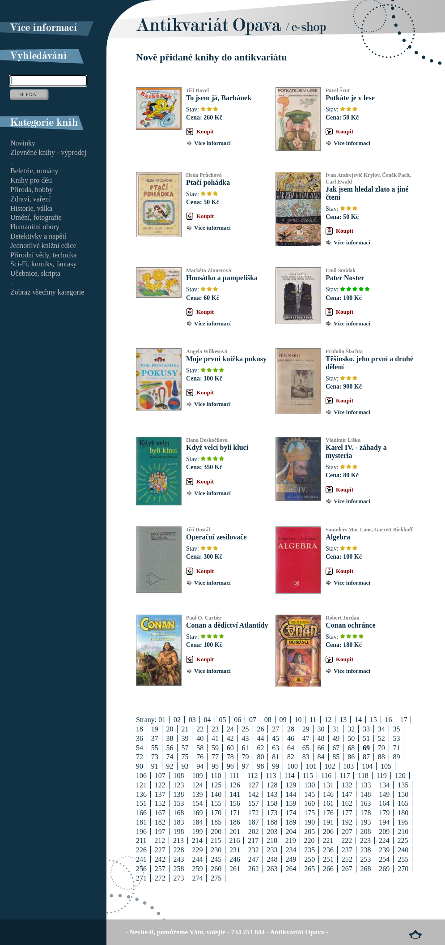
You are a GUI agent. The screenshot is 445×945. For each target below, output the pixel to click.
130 (309, 785)
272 (160, 878)
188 (272, 822)
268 (365, 868)
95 (215, 766)
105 (386, 766)
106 (141, 775)
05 (222, 719)
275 (216, 878)
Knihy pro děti (31, 180)
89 (396, 757)
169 (197, 813)
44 (260, 738)
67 (335, 748)
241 (141, 859)
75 (184, 757)
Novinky (22, 143)
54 (139, 748)
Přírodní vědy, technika (43, 255)
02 (177, 719)
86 (351, 757)
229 (197, 850)
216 (234, 840)
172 (253, 813)
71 (396, 748)
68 (351, 748)
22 (199, 729)
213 (178, 840)
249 (290, 859)
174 (290, 813)
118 (363, 775)
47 (305, 738)
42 (230, 738)
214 (197, 840)
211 (141, 840)
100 (292, 766)
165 (403, 803)
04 (207, 719)
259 (197, 868)
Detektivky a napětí (38, 236)
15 (373, 719)
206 (328, 831)
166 (141, 813)
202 (253, 831)
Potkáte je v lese (350, 98)
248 (272, 859)
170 (216, 813)
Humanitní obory (34, 227)
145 (309, 794)
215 (216, 840)
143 (272, 794)
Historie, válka (31, 208)
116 (326, 775)
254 (384, 859)
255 (403, 859)
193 (365, 822)
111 (234, 775)
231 (234, 850)
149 (384, 794)
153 (179, 803)
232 (253, 850)
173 (272, 813)
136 (141, 794)
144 (290, 794)
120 (400, 775)
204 (290, 831)
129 (290, 785)
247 (253, 859)
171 (234, 813)
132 (347, 785)
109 (197, 775)
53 (396, 738)
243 (179, 859)
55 (154, 748)
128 (272, 785)
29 (305, 729)
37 (154, 738)
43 (245, 738)
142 (253, 794)
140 (216, 794)
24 (230, 729)
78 (230, 757)
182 (160, 822)
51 (366, 738)
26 (260, 729)
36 (139, 738)
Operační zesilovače (216, 537)
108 (179, 775)
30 (321, 729)
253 (365, 859)
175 (309, 813)
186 (234, 822)
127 (253, 785)
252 (347, 859)
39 (184, 738)
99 (275, 766)
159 (290, 803)
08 (267, 719)
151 (141, 803)
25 (245, 729)
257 (160, 868)
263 (272, 868)
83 (305, 757)
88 (381, 757)
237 (347, 850)
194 (384, 822)
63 (275, 748)
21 (184, 729)
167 (160, 813)
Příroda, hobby (31, 189)
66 (321, 748)
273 (179, 878)
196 (141, 831)
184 (197, 822)
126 (234, 785)
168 (179, 813)
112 (252, 775)
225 (403, 840)
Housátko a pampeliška (222, 278)
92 (170, 766)
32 (351, 729)
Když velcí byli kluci (217, 447)
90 (139, 766)
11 (312, 719)
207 (347, 831)
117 (344, 775)
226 (141, 850)
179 (384, 813)
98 (260, 766)
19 (154, 729)
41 (215, 738)
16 (388, 719)
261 (234, 868)
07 (252, 719)
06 (237, 719)
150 (403, 794)
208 (365, 831)
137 (160, 794)
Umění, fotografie (36, 217)
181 (141, 822)
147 (347, 794)
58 (199, 748)
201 (234, 831)
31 (335, 729)
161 (328, 803)
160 (309, 803)
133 (365, 785)
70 (381, 748)
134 (384, 785)
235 (309, 850)
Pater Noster (345, 278)
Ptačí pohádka (208, 182)
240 (403, 850)
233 (272, 850)
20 (170, 729)
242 (160, 859)
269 (384, 868)
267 (347, 868)
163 (365, 803)
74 (170, 757)
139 (197, 794)
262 (253, 868)
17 (403, 719)
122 (160, 785)
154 (197, 803)
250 (309, 859)
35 (396, 729)
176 (328, 813)
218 (272, 840)
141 (234, 794)
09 (283, 719)
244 (197, 859)
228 (179, 850)
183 (179, 822)
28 (290, 729)
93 (184, 766)
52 (381, 738)
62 (260, 748)
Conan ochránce (351, 625)
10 (297, 719)
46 (290, 738)
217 (253, 840)
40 (199, 738)
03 (192, 719)
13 (343, 719)
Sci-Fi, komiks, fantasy (43, 264)
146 (328, 794)
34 (381, 729)
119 (381, 775)
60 (230, 748)
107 (160, 775)
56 (170, 748)
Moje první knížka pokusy (226, 359)
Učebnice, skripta (35, 273)
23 (215, 729)
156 (234, 803)
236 (328, 850)
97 (245, 766)
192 (347, 822)
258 (179, 868)
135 (403, 785)
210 (403, 831)
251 (328, 859)
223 (365, 840)
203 (272, 831)
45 (275, 738)
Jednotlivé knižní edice (43, 245)
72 (139, 757)
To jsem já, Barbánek (218, 98)
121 (141, 785)
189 (290, 822)
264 (290, 868)
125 (216, 785)
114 (289, 775)
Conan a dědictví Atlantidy (227, 625)
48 (321, 738)
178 (365, 813)
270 (403, 868)
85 (335, 757)
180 (403, 813)
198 (179, 831)
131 (328, 785)
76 (199, 757)
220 (309, 840)
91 (154, 766)
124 (197, 785)
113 (271, 775)
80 (260, 757)
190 (309, 822)
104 (367, 766)
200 (216, 831)
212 (159, 840)
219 (290, 840)
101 (311, 766)
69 (366, 748)
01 (161, 719)
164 (384, 803)
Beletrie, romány (34, 171)
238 (365, 850)
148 (365, 794)
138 (179, 794)
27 (275, 729)
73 (154, 757)
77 (215, 757)
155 (216, 803)
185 (216, 822)
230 (216, 850)
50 (351, 738)
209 (384, 831)
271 (141, 878)
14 (358, 719)
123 (179, 785)
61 (245, 748)
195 (403, 822)
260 (216, 868)
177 (347, 813)
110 (216, 775)
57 (184, 748)
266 (328, 868)
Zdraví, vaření (30, 199)
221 (327, 840)
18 (139, 729)
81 (275, 757)
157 (253, 803)
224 (384, 840)
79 (245, 757)
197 (160, 831)
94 (199, 766)
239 (384, 850)
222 (346, 840)
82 (290, 757)
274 (197, 878)
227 (160, 850)
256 (141, 868)
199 (197, 831)
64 (290, 748)
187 (253, 822)
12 (327, 719)
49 (335, 738)
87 (366, 757)
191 (328, 822)
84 (321, 757)
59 (215, 748)
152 (160, 803)
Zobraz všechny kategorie (47, 292)
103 (348, 766)
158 (272, 803)
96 (230, 766)
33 (366, 729)
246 (234, 859)
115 (308, 775)
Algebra (338, 537)
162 (347, 803)
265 (309, 868)
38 (170, 738)
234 (290, 850)
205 (309, 831)
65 (305, 748)
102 (330, 766)
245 (216, 859)
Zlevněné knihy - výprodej (48, 152)
